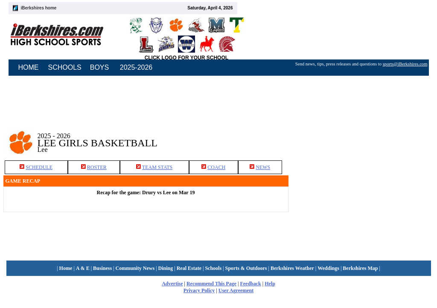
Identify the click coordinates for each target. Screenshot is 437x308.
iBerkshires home (39, 8)
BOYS (99, 67)
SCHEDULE (39, 167)
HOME (28, 67)
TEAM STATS (157, 167)
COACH (216, 167)
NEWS (263, 167)
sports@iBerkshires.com (405, 64)
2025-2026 (136, 67)
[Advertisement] (361, 136)
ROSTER (97, 167)
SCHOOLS (65, 67)
